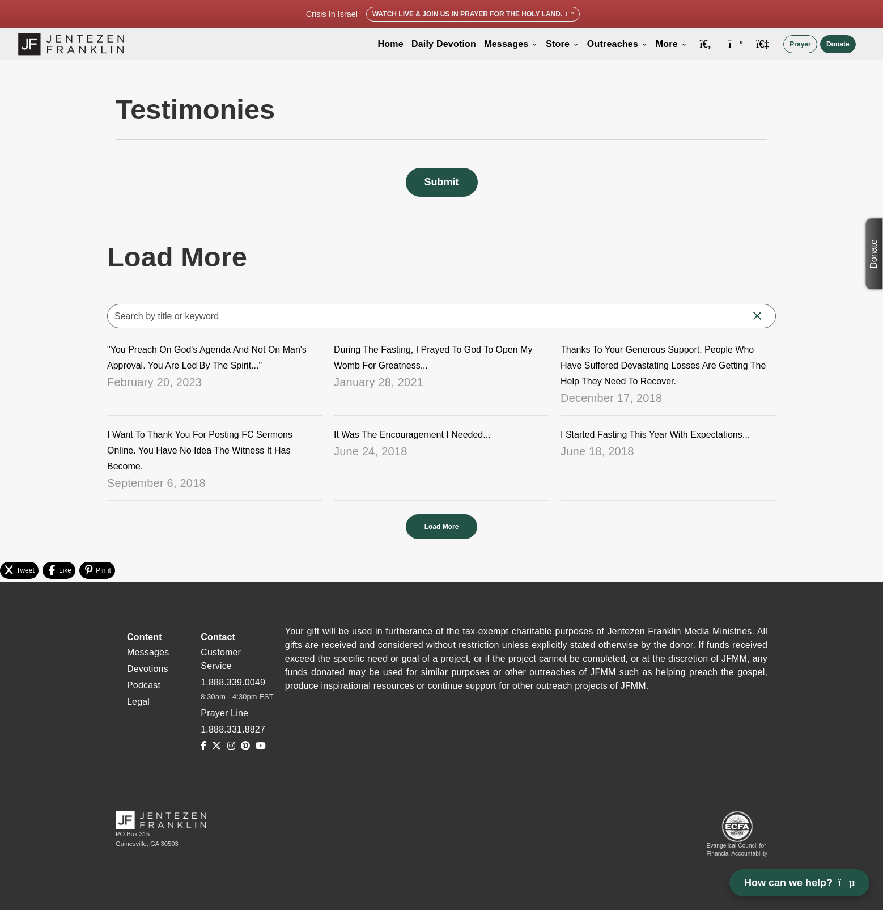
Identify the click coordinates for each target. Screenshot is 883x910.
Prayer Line (224, 713)
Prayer (799, 44)
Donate (838, 44)
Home (391, 44)
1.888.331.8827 (233, 729)
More (671, 44)
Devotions (147, 669)
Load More (441, 527)
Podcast (143, 685)
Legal (138, 701)
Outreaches (617, 44)
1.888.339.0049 (233, 682)
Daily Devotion (443, 44)
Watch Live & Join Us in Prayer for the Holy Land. (473, 14)
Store (562, 44)
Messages (511, 44)
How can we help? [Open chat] (799, 882)
